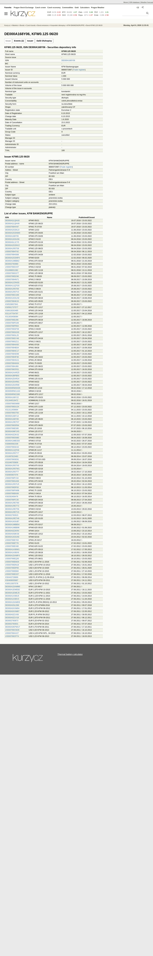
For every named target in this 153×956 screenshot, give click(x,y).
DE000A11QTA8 (12, 450)
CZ (138, 8)
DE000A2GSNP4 (12, 258)
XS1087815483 (11, 456)
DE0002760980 (11, 264)
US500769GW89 (12, 403)
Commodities (67, 8)
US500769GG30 (12, 332)
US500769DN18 (12, 565)
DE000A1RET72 (12, 506)
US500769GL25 (12, 335)
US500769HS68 (12, 254)
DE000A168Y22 (12, 397)
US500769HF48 (12, 357)
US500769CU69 (12, 295)
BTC (64, 12)
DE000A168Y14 (12, 416)
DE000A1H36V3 (12, 599)
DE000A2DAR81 (12, 382)
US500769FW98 (12, 490)
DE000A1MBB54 (12, 524)
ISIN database (134, 2)
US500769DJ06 (12, 320)
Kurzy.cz (7, 25)
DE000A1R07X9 (12, 465)
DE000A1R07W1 (12, 469)
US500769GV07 (12, 267)
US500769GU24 (12, 407)
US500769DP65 (12, 568)
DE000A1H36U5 (12, 596)
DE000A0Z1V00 (12, 614)
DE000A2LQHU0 (12, 220)
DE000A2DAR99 (12, 385)
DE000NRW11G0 (12, 391)
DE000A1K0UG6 (12, 239)
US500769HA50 (12, 344)
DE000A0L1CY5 (12, 242)
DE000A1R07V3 (12, 292)
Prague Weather (97, 8)
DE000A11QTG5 (12, 285)
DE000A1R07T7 (12, 472)
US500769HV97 (12, 227)
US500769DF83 (12, 487)
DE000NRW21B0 (12, 394)
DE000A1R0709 (12, 289)
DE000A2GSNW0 (12, 233)
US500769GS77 (12, 273)
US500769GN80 (12, 438)
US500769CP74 (12, 636)
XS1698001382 (11, 270)
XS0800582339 (11, 444)
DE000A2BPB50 (12, 376)
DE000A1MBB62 (12, 261)
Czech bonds (30, 25)
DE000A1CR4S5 (12, 282)
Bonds (22, 25)
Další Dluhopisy (44, 41)
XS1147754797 (11, 313)
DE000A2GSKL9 (12, 230)
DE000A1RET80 (12, 503)
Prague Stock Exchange (24, 8)
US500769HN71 (12, 279)
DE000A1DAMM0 (12, 586)
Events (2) (19, 41)
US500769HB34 (12, 348)
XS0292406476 (11, 496)
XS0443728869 (11, 577)
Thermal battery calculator (70, 654)
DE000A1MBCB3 (12, 441)
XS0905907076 (11, 475)
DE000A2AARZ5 (12, 372)
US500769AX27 (12, 633)
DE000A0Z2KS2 (12, 434)
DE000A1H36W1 (12, 549)
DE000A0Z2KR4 (12, 531)
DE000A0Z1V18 (12, 617)
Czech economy (54, 8)
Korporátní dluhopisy (57, 25)
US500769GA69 (12, 481)
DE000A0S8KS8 (12, 534)
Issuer (30, 41)
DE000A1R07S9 (12, 248)
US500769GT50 (12, 413)
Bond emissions (43, 25)
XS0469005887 (11, 580)
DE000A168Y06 (68, 60)
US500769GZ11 (12, 341)
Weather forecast (147, 2)
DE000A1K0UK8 (12, 537)
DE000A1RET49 (12, 518)
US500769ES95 (12, 428)
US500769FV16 (12, 478)
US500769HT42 (12, 251)
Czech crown (40, 8)
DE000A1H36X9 (12, 552)
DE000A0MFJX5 (12, 431)
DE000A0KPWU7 (12, 627)
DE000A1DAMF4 (12, 555)
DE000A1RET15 (12, 512)
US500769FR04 (12, 326)
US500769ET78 (12, 543)
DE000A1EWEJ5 (12, 593)
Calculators (84, 8)
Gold (77, 8)
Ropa (80, 15)
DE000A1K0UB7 (12, 521)
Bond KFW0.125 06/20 (94, 25)
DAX (64, 15)
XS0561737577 (11, 307)
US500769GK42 (12, 447)
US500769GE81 (12, 459)
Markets (15, 25)
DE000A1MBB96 (12, 527)
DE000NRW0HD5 (12, 388)
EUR (49, 12)
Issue (8, 41)
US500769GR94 (12, 425)
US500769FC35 (12, 500)
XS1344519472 (11, 400)
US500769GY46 (12, 338)
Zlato (80, 12)
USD (49, 15)
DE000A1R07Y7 (12, 453)
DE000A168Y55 (12, 236)
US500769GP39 (12, 329)
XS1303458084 (11, 317)
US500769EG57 (12, 574)
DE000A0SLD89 (12, 605)
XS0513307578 (11, 583)
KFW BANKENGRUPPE (75, 25)
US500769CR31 (12, 369)
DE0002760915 (11, 515)
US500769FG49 (12, 323)
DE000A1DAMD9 (12, 602)
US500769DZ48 (12, 276)
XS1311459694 (11, 410)
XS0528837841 (11, 304)
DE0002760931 (11, 624)
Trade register (79, 70)
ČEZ (96, 12)
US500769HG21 (12, 360)
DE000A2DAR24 (12, 379)
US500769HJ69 (12, 366)
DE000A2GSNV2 (12, 245)
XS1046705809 (11, 462)
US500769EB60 (12, 571)
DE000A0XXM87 (12, 611)
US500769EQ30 (12, 558)
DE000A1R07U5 (12, 484)
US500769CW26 (12, 630)
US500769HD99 (12, 354)
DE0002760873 (11, 621)
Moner (126, 2)
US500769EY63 (12, 540)
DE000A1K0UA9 (12, 298)
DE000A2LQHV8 (12, 223)
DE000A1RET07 (12, 422)
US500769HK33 (12, 301)
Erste (96, 15)
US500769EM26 (12, 562)
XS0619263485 (11, 310)
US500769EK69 (12, 493)
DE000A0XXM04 (12, 608)
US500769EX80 (12, 546)
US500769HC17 (12, 351)
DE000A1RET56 (12, 509)
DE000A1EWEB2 (12, 589)
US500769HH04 (12, 363)
